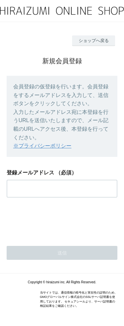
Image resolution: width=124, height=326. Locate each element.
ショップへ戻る (94, 40)
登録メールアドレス (30, 172)
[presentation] (57, 220)
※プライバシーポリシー (42, 146)
